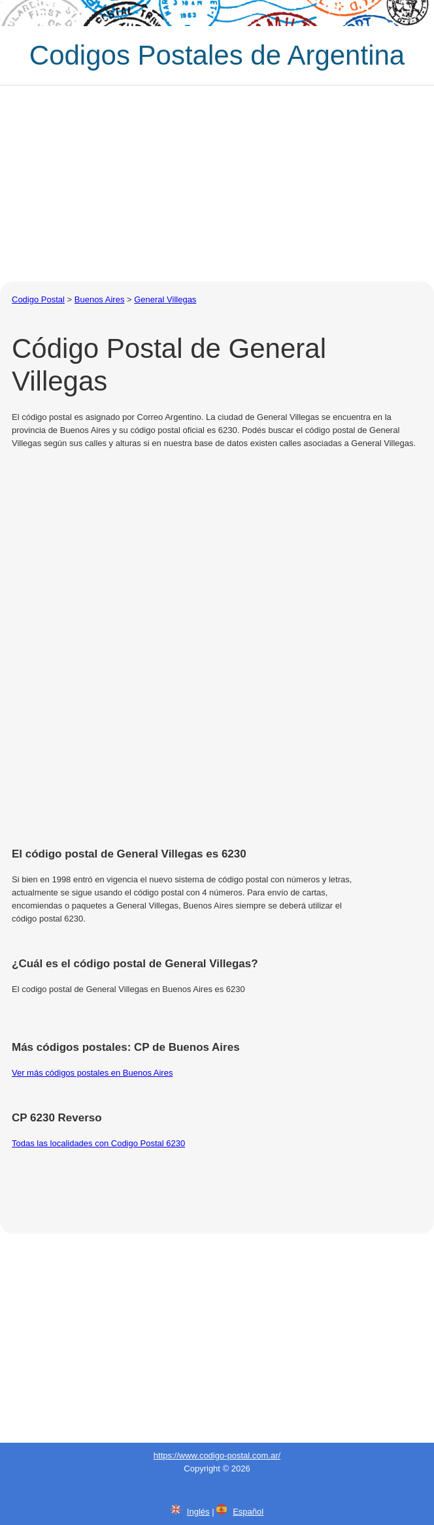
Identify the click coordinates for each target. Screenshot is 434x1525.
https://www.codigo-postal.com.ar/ (217, 1455)
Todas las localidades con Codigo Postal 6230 (98, 1143)
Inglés (198, 1512)
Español (248, 1512)
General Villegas (165, 299)
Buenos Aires (100, 299)
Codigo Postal (38, 299)
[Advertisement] (217, 183)
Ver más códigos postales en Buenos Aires (92, 1073)
